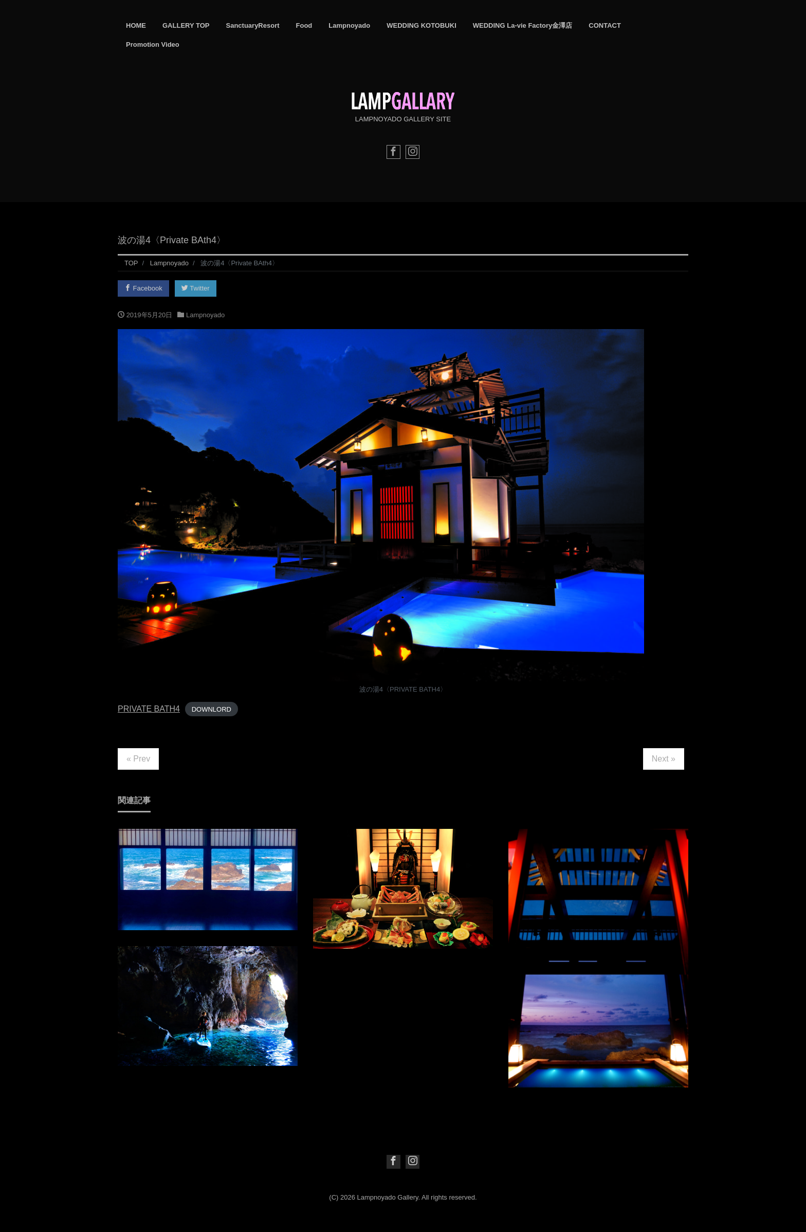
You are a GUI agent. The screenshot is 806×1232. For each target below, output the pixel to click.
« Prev (138, 758)
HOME (136, 25)
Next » (663, 758)
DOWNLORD (211, 709)
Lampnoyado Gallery (387, 1197)
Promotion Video (152, 44)
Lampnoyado (349, 25)
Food (304, 25)
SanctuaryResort (253, 25)
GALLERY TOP (186, 25)
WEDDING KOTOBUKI (421, 25)
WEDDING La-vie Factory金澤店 (523, 25)
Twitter (195, 288)
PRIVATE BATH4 (149, 708)
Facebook (143, 288)
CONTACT (605, 25)
